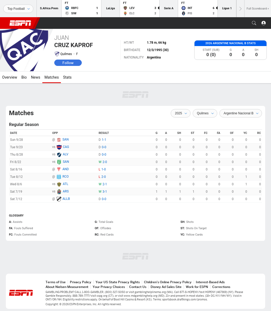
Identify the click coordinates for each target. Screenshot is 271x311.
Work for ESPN (197, 287)
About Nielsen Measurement (67, 287)
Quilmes (66, 54)
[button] (254, 23)
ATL (65, 184)
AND (65, 169)
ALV (65, 154)
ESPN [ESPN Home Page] (20, 23)
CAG (66, 147)
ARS (66, 191)
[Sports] (18, 9)
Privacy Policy (80, 282)
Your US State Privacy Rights (118, 282)
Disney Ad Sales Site (166, 287)
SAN (65, 139)
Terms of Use (56, 282)
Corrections (221, 287)
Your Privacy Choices (109, 287)
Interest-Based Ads (210, 282)
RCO (65, 176)
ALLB (66, 199)
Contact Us (137, 287)
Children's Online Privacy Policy (168, 282)
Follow (68, 62)
